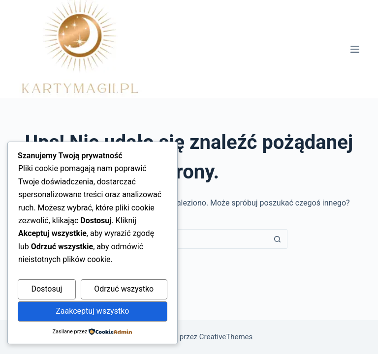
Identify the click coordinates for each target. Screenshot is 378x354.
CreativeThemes (226, 336)
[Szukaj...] (179, 239)
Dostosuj (46, 289)
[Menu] (354, 49)
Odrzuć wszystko (124, 289)
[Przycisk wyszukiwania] (277, 239)
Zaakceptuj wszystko (92, 311)
